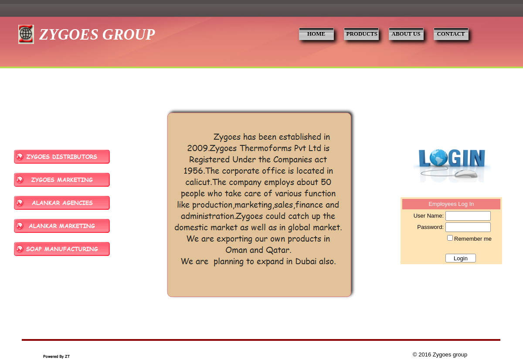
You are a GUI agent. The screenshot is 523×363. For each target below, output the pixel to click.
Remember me (473, 238)
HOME (316, 33)
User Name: (429, 215)
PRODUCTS (362, 33)
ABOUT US (406, 33)
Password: (430, 227)
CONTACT (451, 33)
